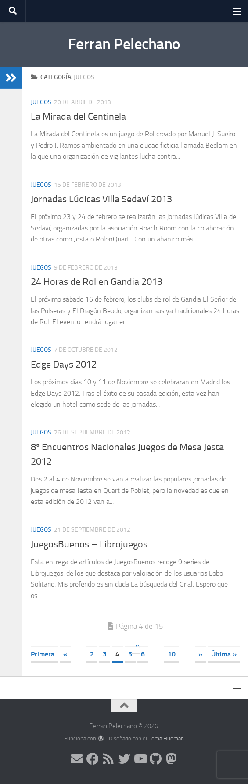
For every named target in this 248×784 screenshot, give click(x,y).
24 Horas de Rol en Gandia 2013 (96, 282)
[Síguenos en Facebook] (92, 759)
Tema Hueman (166, 738)
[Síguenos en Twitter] (124, 759)
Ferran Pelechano (124, 44)
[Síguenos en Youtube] (140, 759)
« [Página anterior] (65, 654)
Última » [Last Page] (224, 654)
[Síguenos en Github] (156, 759)
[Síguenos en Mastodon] (171, 759)
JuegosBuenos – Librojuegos (89, 544)
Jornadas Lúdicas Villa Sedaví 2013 (101, 199)
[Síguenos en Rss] (108, 759)
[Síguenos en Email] (77, 759)
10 (172, 654)
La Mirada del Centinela (78, 116)
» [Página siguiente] (200, 654)
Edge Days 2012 (64, 364)
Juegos (41, 102)
